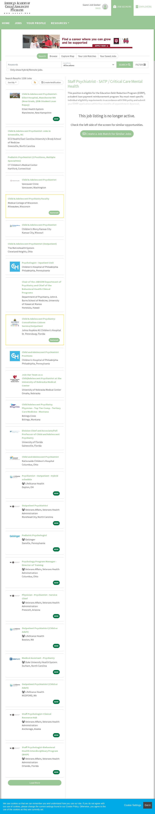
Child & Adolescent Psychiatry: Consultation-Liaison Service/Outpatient (38, 322)
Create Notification (51, 82)
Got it (147, 805)
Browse (53, 56)
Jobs (18, 23)
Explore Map (67, 56)
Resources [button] (59, 23)
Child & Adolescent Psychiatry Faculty (28, 198)
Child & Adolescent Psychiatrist (39, 179)
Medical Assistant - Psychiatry (38, 657)
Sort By (11, 82)
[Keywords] (34, 64)
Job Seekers (122, 7)
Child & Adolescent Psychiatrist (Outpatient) (32, 243)
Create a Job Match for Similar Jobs (107, 134)
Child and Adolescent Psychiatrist (40, 456)
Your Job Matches (87, 56)
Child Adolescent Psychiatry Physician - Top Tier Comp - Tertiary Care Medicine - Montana (41, 408)
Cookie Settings (132, 805)
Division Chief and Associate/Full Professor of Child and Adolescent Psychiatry (41, 434)
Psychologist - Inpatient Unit (38, 262)
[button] (140, 64)
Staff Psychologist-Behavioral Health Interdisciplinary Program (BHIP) (40, 751)
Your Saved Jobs (108, 56)
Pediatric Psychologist (34, 535)
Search (42, 56)
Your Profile (36, 23)
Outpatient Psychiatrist (35, 505)
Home (6, 23)
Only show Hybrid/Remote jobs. (26, 69)
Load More (34, 782)
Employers (144, 7)
